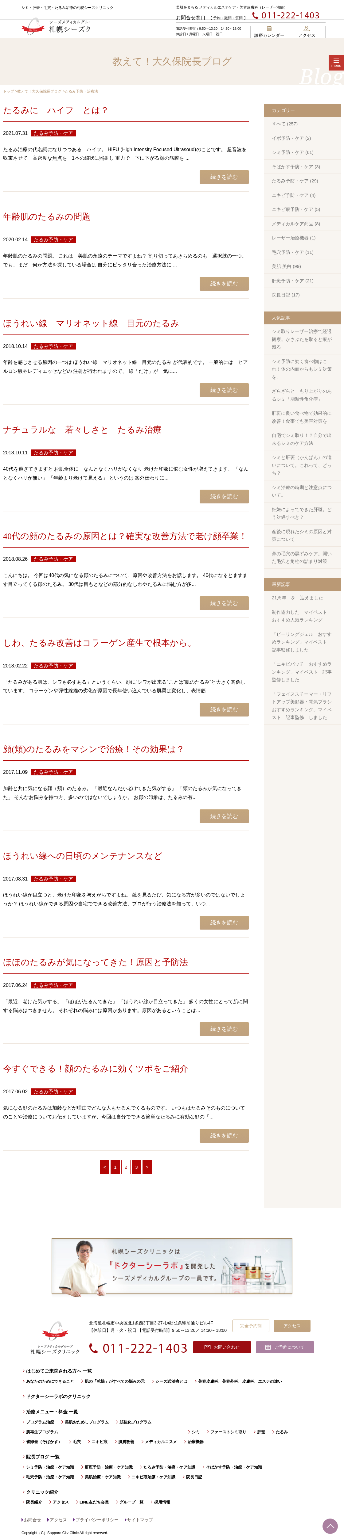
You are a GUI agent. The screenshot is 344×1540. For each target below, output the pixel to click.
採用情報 (162, 1502)
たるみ (282, 1432)
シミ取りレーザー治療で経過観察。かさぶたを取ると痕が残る (302, 339)
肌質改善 (126, 1441)
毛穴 (77, 1441)
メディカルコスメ (161, 1441)
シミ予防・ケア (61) (293, 152)
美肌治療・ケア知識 (103, 1477)
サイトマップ (140, 1519)
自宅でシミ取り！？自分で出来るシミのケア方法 (302, 439)
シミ (196, 1432)
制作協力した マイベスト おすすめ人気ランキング (302, 616)
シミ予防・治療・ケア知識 (50, 1467)
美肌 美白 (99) (286, 266)
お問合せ (32, 1519)
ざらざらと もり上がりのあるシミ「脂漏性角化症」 (302, 395)
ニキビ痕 (100, 1441)
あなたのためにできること (50, 1381)
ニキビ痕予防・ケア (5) (296, 209)
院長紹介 (34, 1502)
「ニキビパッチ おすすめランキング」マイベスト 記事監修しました (302, 671)
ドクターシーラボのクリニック (58, 1396)
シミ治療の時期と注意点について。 (302, 491)
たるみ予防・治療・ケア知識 (169, 1467)
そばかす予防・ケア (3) (296, 166)
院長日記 (194, 1477)
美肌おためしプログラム (87, 1422)
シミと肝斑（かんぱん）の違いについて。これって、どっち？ (302, 465)
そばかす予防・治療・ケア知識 (234, 1467)
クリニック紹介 (42, 1492)
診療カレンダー (269, 32)
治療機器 (196, 1441)
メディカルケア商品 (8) (296, 223)
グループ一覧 (131, 1502)
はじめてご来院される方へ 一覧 (59, 1371)
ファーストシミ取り (228, 1432)
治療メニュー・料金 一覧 (52, 1411)
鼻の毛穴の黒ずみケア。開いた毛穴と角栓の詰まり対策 (302, 557)
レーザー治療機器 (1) (294, 237)
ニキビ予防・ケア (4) (294, 195)
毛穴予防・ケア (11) (293, 252)
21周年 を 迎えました (297, 597)
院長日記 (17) (286, 294)
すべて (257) (285, 123)
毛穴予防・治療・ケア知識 (50, 1477)
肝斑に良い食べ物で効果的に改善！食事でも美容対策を (302, 417)
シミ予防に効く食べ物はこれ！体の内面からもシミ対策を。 (302, 369)
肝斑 (261, 1432)
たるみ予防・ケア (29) (295, 180)
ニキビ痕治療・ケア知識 (153, 1477)
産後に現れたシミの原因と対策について (302, 535)
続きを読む (224, 177)
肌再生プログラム (42, 1432)
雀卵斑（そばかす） (44, 1441)
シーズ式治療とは (171, 1381)
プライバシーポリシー (97, 1519)
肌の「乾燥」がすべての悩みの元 (115, 1381)
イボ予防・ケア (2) (291, 138)
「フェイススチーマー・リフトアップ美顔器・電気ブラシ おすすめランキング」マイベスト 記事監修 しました (304, 705)
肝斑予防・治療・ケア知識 (109, 1467)
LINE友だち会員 (94, 1502)
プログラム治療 (40, 1422)
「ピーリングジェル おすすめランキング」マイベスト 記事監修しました (302, 642)
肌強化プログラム (135, 1422)
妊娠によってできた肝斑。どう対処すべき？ (302, 513)
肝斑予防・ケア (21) (293, 280)
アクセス (306, 32)
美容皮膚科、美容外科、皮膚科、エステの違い (240, 1381)
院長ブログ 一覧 (43, 1456)
